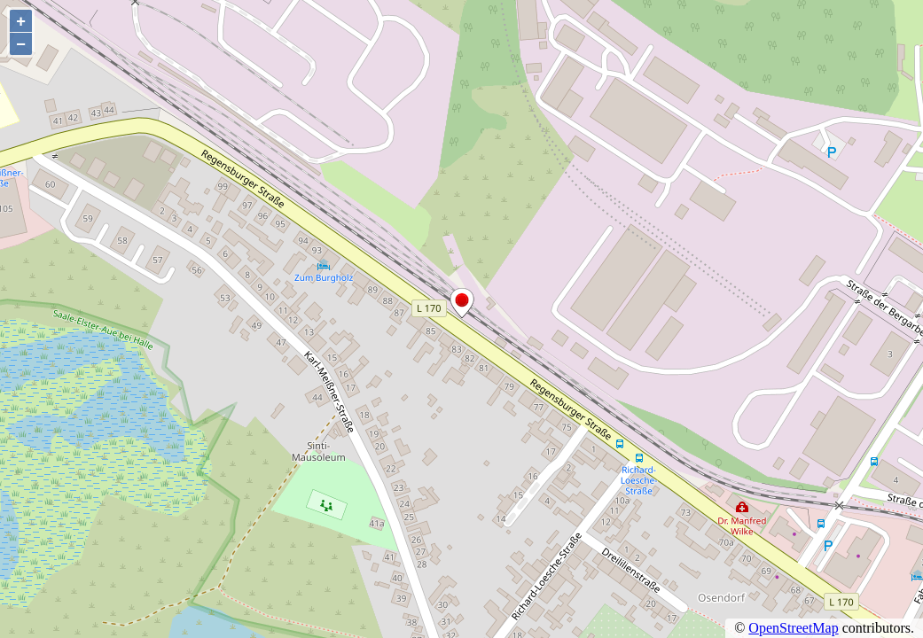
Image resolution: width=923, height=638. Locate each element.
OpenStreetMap (793, 627)
